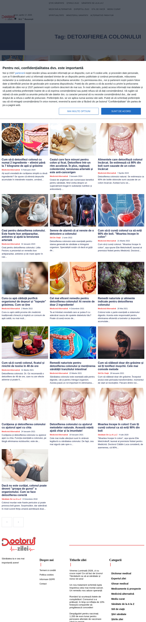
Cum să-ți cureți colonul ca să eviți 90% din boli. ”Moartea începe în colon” (120, 223)
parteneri (20, 73)
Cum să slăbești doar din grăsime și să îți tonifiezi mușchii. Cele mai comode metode (120, 348)
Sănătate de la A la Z (107, 412)
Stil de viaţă (55, 228)
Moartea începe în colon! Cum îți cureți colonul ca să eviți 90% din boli (120, 407)
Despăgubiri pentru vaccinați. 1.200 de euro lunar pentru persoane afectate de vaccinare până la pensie (86, 593)
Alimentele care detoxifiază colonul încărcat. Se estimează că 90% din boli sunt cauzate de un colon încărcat (119, 158)
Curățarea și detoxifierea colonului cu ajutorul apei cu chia (23, 407)
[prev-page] (7, 499)
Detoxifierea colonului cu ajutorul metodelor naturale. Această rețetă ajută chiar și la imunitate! (72, 408)
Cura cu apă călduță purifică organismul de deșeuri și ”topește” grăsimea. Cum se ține (24, 287)
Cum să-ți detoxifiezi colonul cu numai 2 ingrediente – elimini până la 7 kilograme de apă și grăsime (24, 158)
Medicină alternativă (11, 164)
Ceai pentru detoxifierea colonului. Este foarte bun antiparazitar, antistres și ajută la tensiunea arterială (24, 224)
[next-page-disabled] (18, 499)
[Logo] (19, 520)
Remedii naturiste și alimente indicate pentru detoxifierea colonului (119, 286)
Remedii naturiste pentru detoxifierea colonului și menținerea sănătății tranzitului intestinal (71, 348)
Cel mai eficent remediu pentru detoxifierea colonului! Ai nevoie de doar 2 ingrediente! (73, 287)
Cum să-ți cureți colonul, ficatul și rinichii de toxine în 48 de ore (21, 347)
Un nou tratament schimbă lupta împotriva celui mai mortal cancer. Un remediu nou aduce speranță (85, 564)
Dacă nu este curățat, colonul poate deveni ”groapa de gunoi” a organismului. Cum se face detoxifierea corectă (24, 467)
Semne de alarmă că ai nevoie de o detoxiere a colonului (69, 223)
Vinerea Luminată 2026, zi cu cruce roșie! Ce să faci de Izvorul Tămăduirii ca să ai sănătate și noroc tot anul (86, 551)
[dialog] (73, 90)
